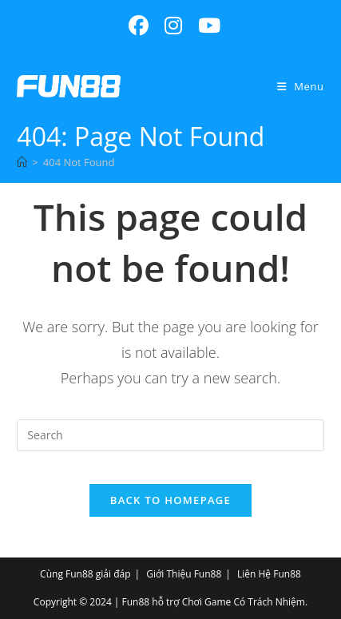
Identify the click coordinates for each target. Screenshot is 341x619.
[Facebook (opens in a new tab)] (139, 26)
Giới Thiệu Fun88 (183, 574)
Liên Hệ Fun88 (269, 574)
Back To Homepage (170, 500)
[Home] (22, 162)
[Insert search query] (170, 435)
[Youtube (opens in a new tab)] (205, 26)
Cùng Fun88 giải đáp (85, 574)
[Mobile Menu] (300, 86)
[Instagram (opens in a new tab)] (173, 26)
